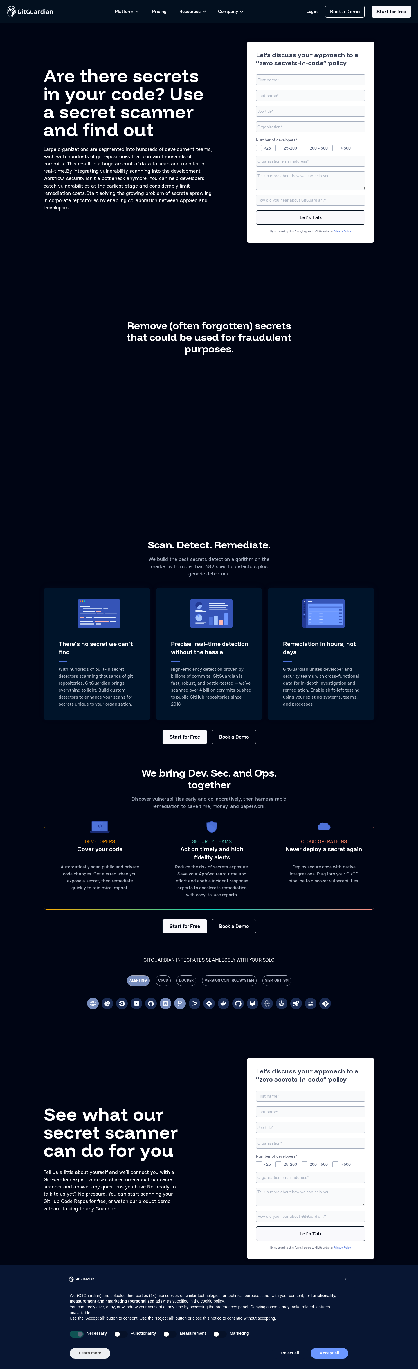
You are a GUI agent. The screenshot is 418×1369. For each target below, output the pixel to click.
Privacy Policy (342, 231)
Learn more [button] (90, 1353)
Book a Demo (345, 11)
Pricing (159, 11)
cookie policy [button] (212, 1301)
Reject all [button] (290, 1353)
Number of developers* (276, 140)
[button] (345, 1279)
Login (312, 12)
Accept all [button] (329, 1353)
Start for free (391, 11)
